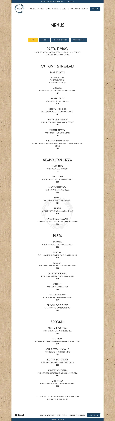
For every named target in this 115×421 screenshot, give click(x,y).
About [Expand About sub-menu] (65, 9)
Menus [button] (48, 9)
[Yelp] (22, 415)
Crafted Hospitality (47, 415)
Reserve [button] (95, 9)
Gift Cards (81, 415)
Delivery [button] (85, 9)
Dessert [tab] (44, 40)
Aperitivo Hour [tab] (78, 40)
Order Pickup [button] (75, 9)
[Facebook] (16, 415)
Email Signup (93, 415)
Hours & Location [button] (37, 9)
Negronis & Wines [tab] (60, 40)
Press (65, 415)
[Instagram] (19, 415)
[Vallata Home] (19, 8)
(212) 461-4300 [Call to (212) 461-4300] (69, 1)
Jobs (59, 415)
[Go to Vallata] (52, 2)
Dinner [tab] (33, 40)
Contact (72, 415)
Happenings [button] (56, 9)
